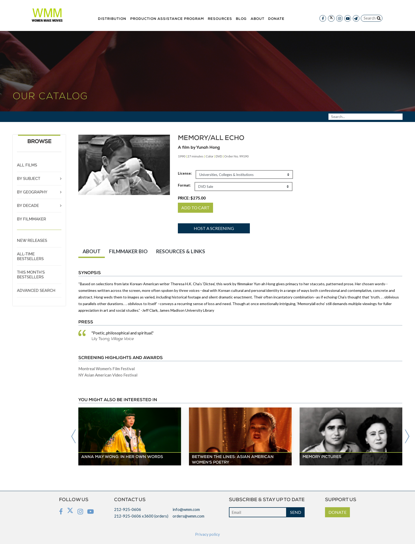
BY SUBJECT (28, 178)
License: (185, 173)
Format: (184, 185)
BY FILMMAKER (31, 219)
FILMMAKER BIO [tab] (128, 251)
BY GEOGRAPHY (32, 192)
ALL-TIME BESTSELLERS (30, 256)
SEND (295, 512)
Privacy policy (207, 534)
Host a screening (214, 228)
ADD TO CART (195, 207)
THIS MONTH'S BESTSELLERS (31, 274)
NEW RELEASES (32, 240)
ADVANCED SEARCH (36, 290)
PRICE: (192, 198)
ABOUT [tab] (92, 251)
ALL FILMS (27, 165)
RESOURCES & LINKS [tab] (180, 251)
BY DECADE (28, 205)
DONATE (337, 512)
